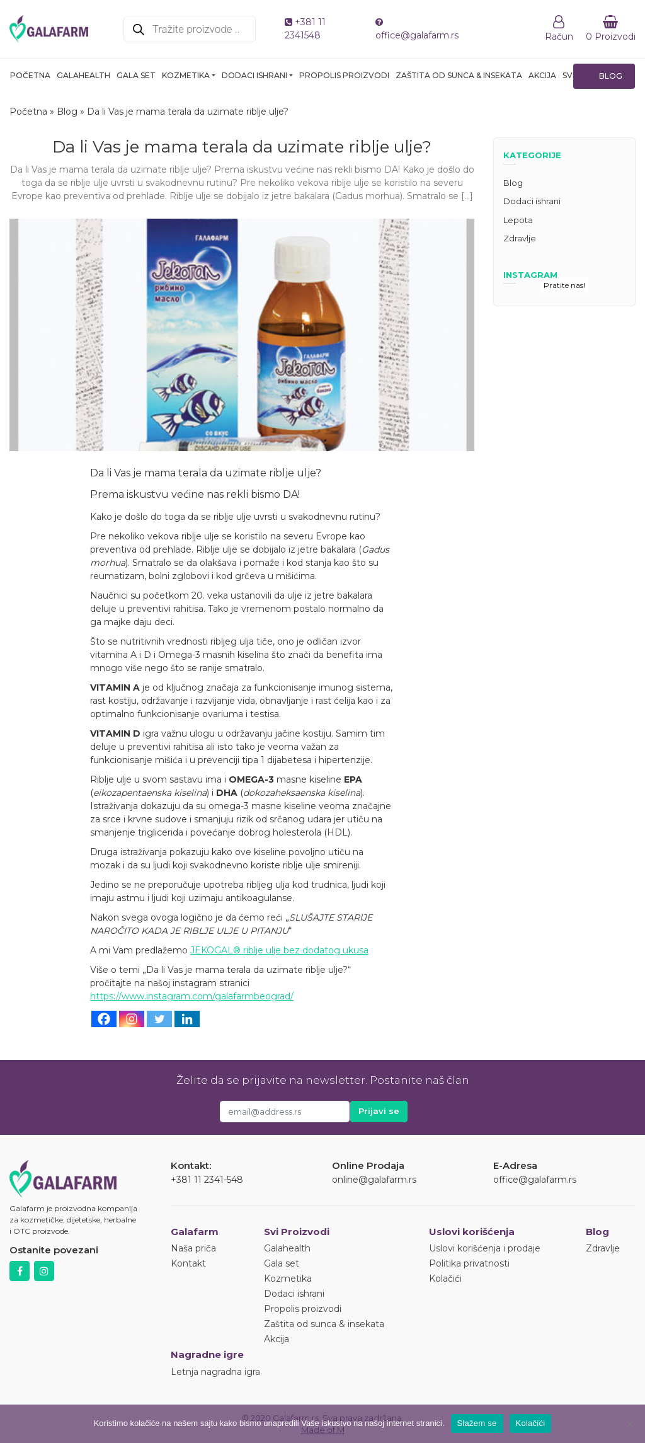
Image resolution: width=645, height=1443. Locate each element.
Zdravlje (519, 238)
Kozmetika (186, 75)
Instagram (44, 1271)
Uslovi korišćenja (472, 1232)
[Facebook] (104, 1019)
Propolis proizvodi (344, 75)
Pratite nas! (564, 285)
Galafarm (195, 1232)
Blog (610, 76)
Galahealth (83, 75)
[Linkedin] (187, 1019)
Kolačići (445, 1278)
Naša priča (193, 1248)
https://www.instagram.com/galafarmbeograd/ (192, 996)
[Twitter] (159, 1019)
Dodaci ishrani (254, 75)
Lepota (518, 220)
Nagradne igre (207, 1354)
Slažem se (477, 1423)
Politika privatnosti (469, 1263)
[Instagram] (131, 1019)
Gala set (136, 75)
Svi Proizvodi (296, 1232)
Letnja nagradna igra (215, 1371)
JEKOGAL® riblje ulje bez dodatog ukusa (279, 950)
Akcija (542, 75)
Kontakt (188, 1263)
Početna (30, 75)
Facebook (19, 1271)
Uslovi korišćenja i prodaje (484, 1248)
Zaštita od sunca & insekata (459, 75)
